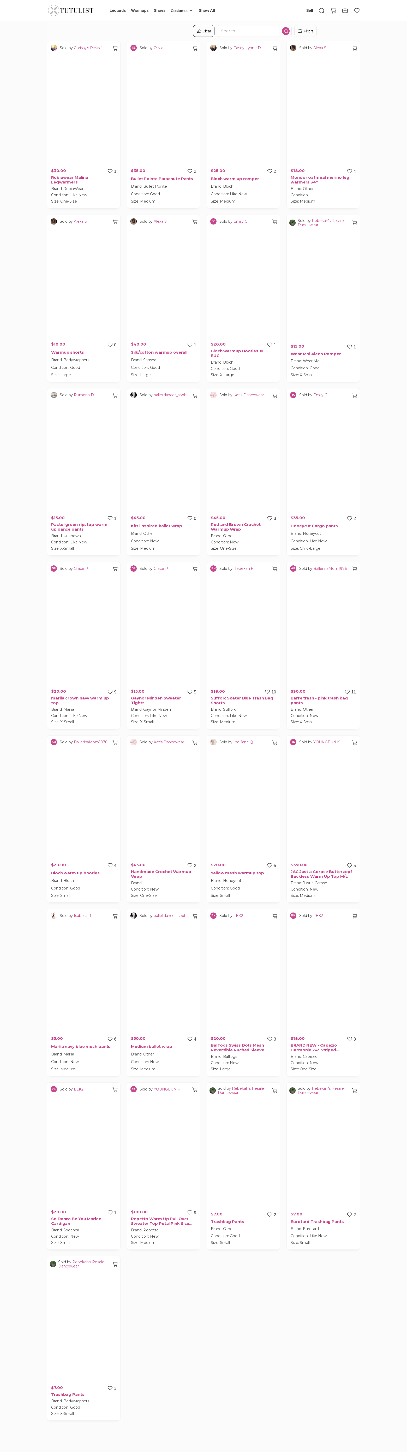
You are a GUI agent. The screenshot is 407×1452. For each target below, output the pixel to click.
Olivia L (160, 47)
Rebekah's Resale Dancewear (321, 222)
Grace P (81, 568)
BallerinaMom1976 (329, 568)
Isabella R (82, 915)
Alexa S (319, 47)
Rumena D (84, 395)
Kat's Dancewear (249, 395)
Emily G (240, 221)
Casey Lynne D (247, 47)
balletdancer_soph (170, 395)
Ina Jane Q (243, 742)
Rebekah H (244, 568)
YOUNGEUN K (326, 742)
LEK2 (238, 915)
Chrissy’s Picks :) (88, 47)
